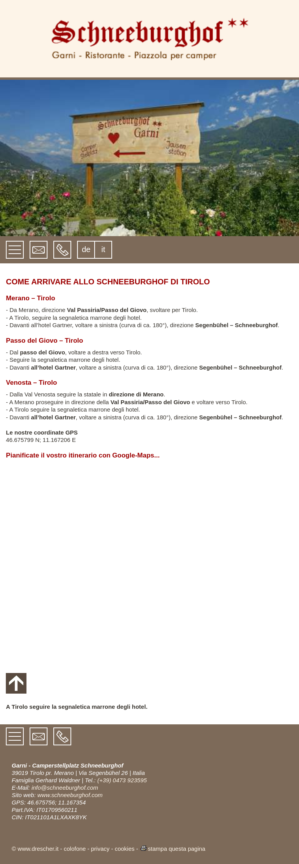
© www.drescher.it (35, 848)
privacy (100, 848)
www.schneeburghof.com (70, 795)
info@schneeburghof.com (65, 787)
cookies (125, 848)
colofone (75, 848)
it (103, 249)
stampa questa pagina (173, 848)
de (86, 249)
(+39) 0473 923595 (122, 780)
